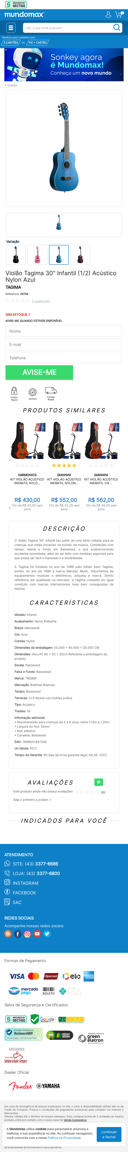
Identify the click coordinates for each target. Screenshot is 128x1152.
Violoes (12, 85)
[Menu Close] (11, 28)
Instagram (26, 883)
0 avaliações (41, 301)
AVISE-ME (39, 372)
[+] (98, 782)
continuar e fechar (109, 1134)
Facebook (24, 892)
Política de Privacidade (64, 1138)
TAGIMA (13, 287)
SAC (17, 902)
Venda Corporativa (75, 1120)
